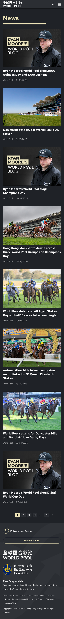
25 (46, 515)
